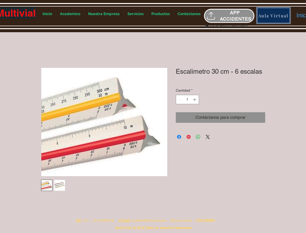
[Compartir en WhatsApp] (198, 137)
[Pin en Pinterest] (189, 137)
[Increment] (195, 99)
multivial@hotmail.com (148, 220)
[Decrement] (180, 99)
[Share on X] (208, 137)
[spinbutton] (187, 99)
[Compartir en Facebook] (179, 137)
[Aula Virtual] (273, 15)
